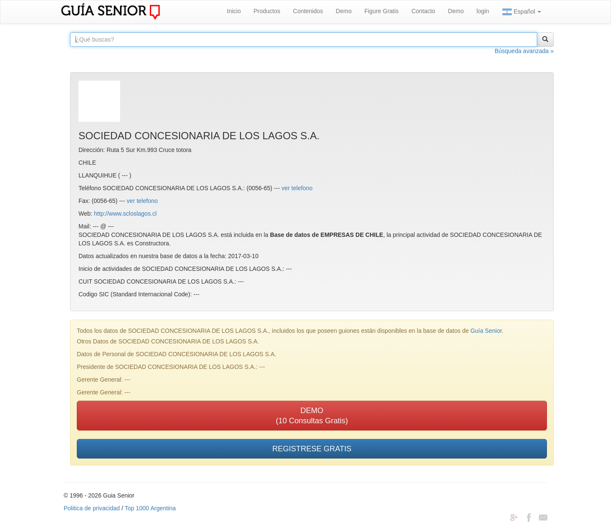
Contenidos (308, 11)
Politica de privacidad (92, 508)
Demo (343, 11)
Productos (266, 11)
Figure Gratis (381, 11)
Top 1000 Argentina (150, 508)
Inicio (234, 11)
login (482, 11)
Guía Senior (486, 330)
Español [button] (521, 12)
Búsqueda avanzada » (524, 51)
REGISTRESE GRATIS (312, 448)
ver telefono (297, 188)
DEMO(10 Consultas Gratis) (312, 415)
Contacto (423, 11)
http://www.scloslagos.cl (125, 213)
